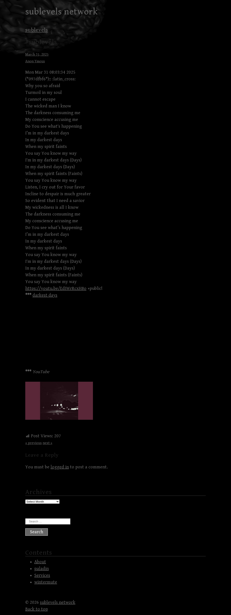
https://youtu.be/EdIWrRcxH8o (55, 288)
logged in (60, 467)
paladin (41, 568)
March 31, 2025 (37, 54)
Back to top (36, 609)
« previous (33, 443)
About (40, 562)
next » (47, 443)
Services (42, 575)
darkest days (44, 295)
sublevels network (61, 12)
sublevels (36, 30)
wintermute (45, 582)
